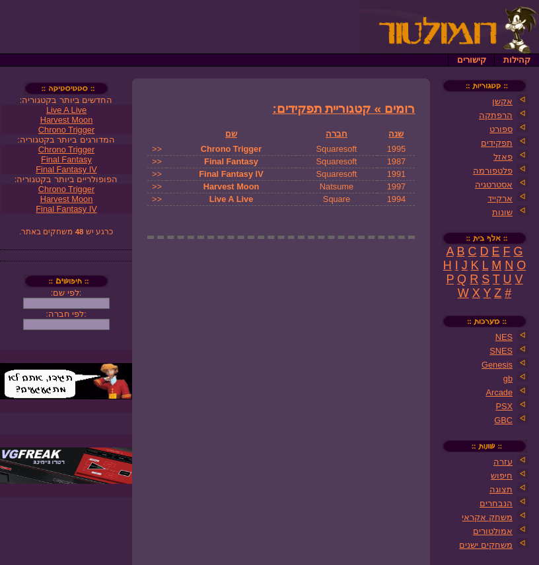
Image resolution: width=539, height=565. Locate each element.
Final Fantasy (231, 161)
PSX (504, 406)
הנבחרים (496, 503)
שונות (502, 212)
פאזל (503, 157)
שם (231, 134)
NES (504, 337)
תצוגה (501, 489)
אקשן (502, 101)
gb (508, 378)
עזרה (503, 462)
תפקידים (497, 143)
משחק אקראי (487, 517)
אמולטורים (493, 531)
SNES (501, 351)
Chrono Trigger (231, 149)
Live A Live (231, 199)
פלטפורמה (493, 171)
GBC (503, 420)
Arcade (499, 392)
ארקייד (500, 198)
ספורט (501, 129)
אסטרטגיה (494, 184)
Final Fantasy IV (231, 174)
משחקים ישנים (486, 545)
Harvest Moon (231, 186)
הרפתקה (496, 115)
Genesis (497, 365)
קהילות (516, 60)
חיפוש (502, 476)
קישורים (471, 60)
